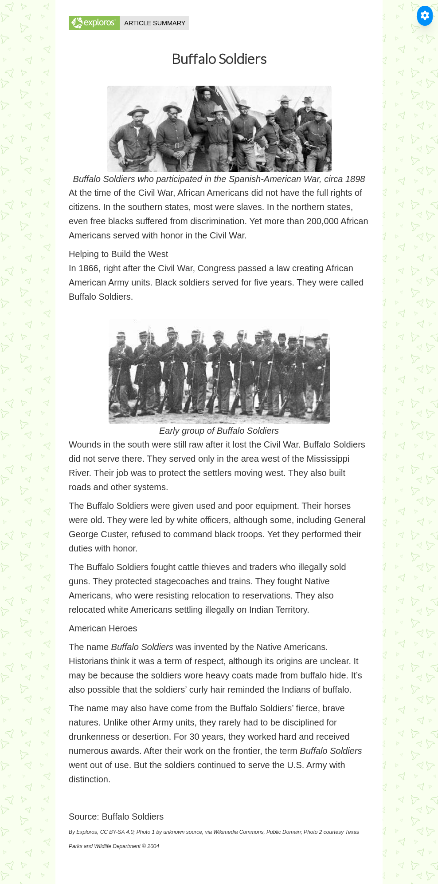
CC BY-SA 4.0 (116, 832)
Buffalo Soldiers (133, 816)
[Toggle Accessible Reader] (425, 16)
